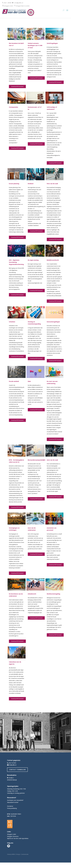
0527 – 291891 (7, 3)
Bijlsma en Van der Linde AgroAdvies (17, 838)
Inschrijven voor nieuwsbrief (15, 800)
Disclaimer (10, 806)
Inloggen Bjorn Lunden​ (23, 6)
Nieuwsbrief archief (12, 802)
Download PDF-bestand (17, 86)
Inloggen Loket (8, 6)
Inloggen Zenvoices (13, 836)
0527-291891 (12, 763)
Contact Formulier (17, 769)
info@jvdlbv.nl (18, 3)
